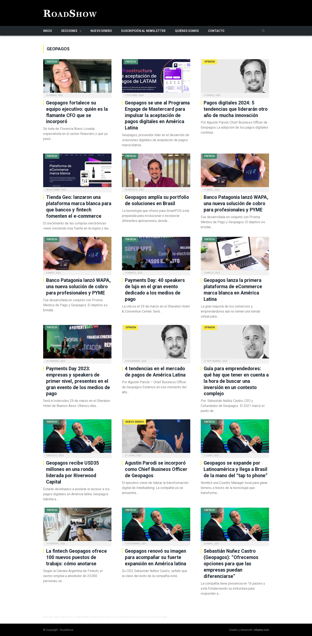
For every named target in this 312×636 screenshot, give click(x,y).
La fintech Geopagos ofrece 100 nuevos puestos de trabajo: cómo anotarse (76, 557)
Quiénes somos (187, 31)
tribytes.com (261, 629)
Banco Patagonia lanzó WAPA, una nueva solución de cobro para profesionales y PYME (236, 203)
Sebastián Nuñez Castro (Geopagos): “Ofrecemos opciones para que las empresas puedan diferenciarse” (231, 563)
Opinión (209, 61)
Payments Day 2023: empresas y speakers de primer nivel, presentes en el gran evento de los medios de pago (78, 381)
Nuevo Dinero (101, 31)
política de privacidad (117, 617)
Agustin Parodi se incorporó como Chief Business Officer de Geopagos (156, 469)
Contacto (216, 31)
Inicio (47, 31)
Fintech (52, 61)
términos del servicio (143, 617)
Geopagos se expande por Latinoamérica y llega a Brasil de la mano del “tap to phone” (236, 469)
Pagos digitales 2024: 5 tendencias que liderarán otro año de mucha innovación (236, 109)
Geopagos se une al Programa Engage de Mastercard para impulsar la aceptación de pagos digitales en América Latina (157, 115)
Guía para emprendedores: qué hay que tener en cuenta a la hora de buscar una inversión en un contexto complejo (236, 381)
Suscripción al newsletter (143, 31)
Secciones (69, 31)
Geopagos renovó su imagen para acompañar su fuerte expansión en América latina (155, 557)
